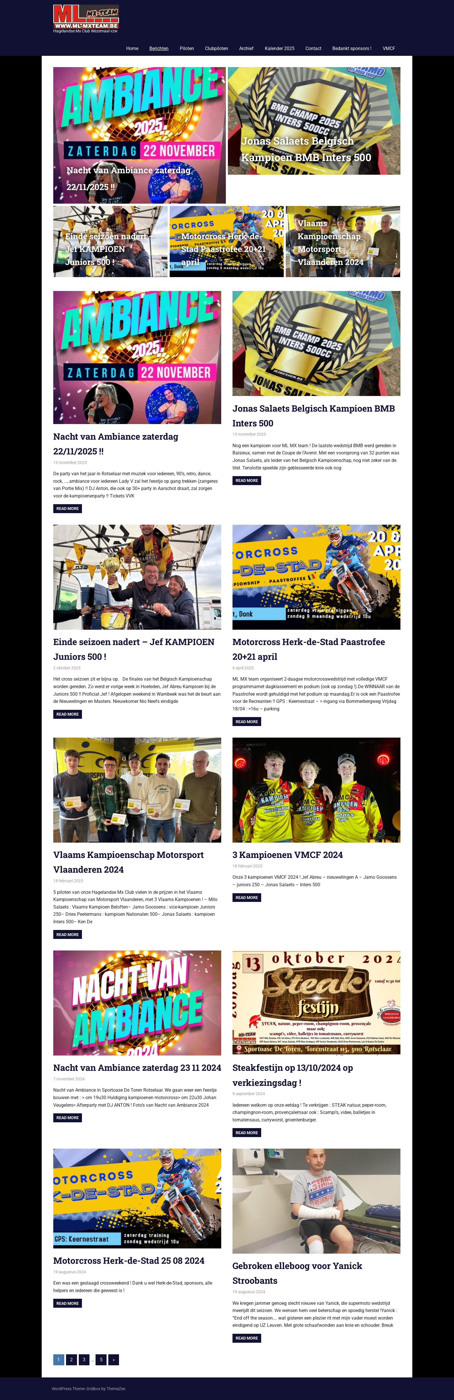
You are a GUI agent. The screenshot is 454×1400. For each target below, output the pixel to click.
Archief (246, 48)
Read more (67, 508)
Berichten (159, 48)
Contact (313, 48)
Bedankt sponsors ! (351, 48)
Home (132, 48)
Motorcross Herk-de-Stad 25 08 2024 (133, 1260)
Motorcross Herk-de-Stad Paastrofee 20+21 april (223, 249)
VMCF (389, 48)
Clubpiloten (216, 48)
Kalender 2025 (279, 48)
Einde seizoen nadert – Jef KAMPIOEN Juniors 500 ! (109, 249)
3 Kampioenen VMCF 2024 (291, 854)
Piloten (187, 48)
